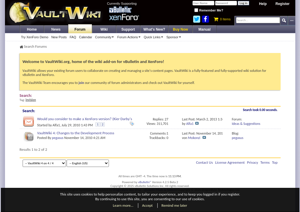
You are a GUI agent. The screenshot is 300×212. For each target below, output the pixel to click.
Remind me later (174, 205)
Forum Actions (129, 37)
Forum (80, 29)
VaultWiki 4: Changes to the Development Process (75, 133)
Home (32, 29)
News (55, 29)
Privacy (252, 162)
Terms (265, 162)
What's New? (154, 29)
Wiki (104, 29)
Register (282, 4)
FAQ (73, 37)
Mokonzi (194, 138)
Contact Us (204, 162)
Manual (204, 29)
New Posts (59, 37)
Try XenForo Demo (34, 37)
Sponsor (174, 37)
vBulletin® (144, 182)
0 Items (222, 19)
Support (128, 29)
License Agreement (230, 162)
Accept (147, 205)
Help (263, 4)
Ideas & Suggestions (246, 124)
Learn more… (123, 205)
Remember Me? (208, 10)
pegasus (57, 138)
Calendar (85, 37)
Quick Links (154, 37)
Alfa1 (56, 125)
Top (275, 162)
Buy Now (180, 29)
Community (105, 37)
